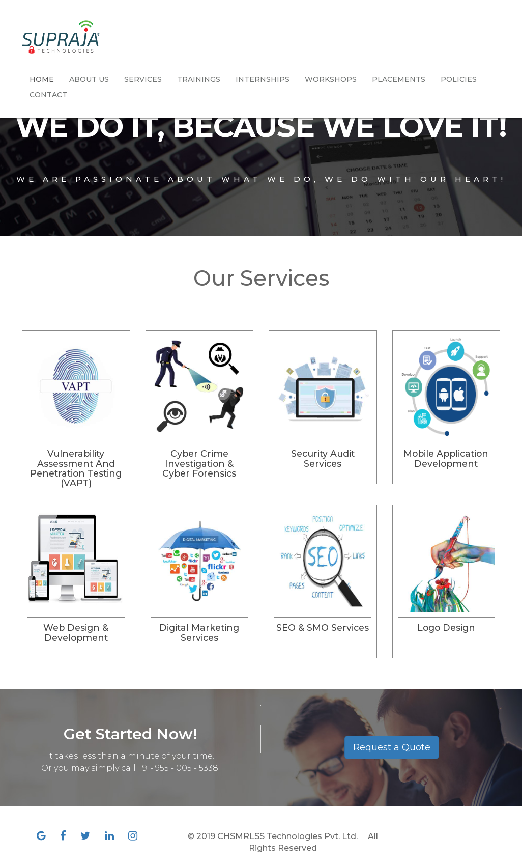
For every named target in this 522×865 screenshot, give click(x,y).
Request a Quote (391, 747)
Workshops (331, 79)
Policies (459, 79)
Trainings (198, 79)
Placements (398, 79)
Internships (262, 79)
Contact (48, 94)
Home (42, 79)
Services (143, 79)
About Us (89, 79)
